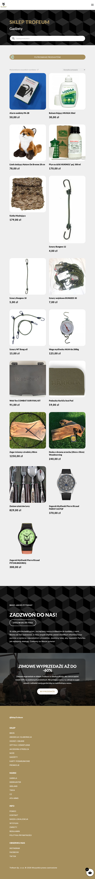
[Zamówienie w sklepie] (73, 69)
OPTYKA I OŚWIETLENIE (20, 745)
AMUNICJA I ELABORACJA (21, 737)
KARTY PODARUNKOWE (20, 761)
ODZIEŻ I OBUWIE (17, 741)
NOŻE (12, 753)
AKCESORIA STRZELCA (19, 749)
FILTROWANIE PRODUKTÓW (36, 56)
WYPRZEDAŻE (47, 691)
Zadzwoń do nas (23, 623)
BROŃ (12, 733)
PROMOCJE (14, 765)
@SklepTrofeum (16, 717)
